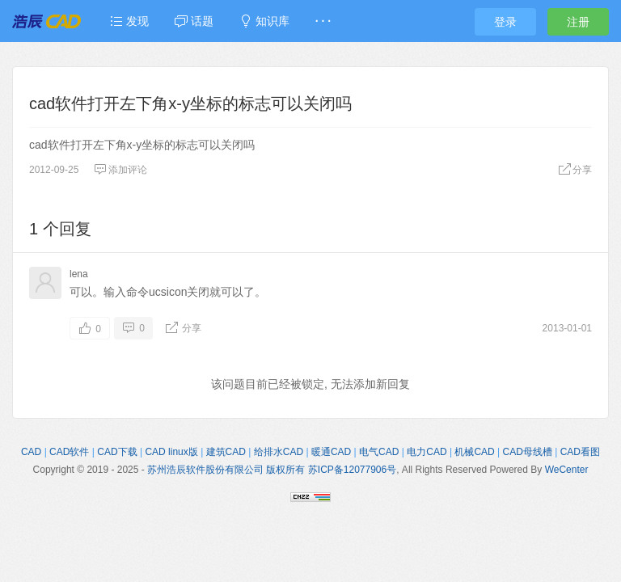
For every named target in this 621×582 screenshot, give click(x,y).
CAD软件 (69, 452)
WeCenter (567, 469)
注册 (578, 21)
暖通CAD (331, 452)
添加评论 (120, 169)
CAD (31, 452)
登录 (505, 21)
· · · (323, 21)
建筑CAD (226, 452)
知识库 (264, 21)
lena (79, 274)
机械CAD (474, 452)
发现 (129, 21)
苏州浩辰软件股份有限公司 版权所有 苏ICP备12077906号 (271, 469)
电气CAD (379, 452)
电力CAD (426, 452)
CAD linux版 (171, 452)
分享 (575, 169)
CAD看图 (580, 452)
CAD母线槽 (527, 452)
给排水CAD (278, 452)
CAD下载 (117, 452)
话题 (194, 21)
